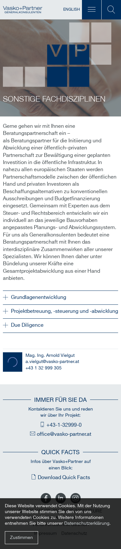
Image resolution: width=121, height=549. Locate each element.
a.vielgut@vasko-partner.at (52, 361)
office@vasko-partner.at (64, 434)
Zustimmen (21, 537)
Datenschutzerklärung (86, 523)
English (71, 9)
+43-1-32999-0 (64, 425)
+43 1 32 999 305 (43, 368)
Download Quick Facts (64, 477)
